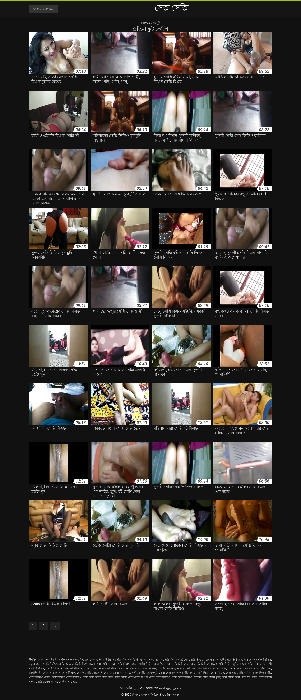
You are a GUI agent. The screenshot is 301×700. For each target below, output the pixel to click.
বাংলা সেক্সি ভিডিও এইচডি (147, 664)
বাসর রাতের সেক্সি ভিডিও (195, 668)
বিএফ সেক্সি (219, 668)
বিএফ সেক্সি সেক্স (261, 668)
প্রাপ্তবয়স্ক (149, 23)
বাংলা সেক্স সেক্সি (98, 664)
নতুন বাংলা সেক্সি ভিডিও (43, 664)
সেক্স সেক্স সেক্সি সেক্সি (114, 677)
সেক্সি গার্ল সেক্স (67, 681)
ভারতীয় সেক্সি (137, 672)
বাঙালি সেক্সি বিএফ (119, 668)
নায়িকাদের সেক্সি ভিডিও (73, 664)
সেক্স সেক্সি (126, 688)
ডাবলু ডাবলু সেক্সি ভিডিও (256, 659)
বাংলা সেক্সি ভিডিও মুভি (224, 664)
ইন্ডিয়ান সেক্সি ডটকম (92, 659)
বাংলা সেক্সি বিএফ (119, 664)
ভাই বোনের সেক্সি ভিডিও (112, 672)
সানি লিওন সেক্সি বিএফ (210, 672)
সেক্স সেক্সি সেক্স (231, 677)
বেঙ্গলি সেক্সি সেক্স (87, 672)
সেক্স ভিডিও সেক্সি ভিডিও (66, 677)
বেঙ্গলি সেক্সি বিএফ (64, 672)
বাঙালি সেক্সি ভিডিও (144, 668)
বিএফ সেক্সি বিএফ (239, 668)
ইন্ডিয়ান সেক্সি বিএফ (117, 659)
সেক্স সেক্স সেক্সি (91, 677)
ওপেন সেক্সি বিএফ (166, 659)
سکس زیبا (139, 688)
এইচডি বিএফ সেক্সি (141, 659)
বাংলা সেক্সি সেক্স (249, 664)
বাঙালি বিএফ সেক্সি (57, 668)
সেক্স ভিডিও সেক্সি (39, 677)
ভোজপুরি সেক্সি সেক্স (158, 672)
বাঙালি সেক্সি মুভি (168, 668)
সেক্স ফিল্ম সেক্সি (262, 672)
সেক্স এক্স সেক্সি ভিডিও (238, 672)
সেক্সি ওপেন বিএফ (46, 681)
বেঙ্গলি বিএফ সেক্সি (40, 672)
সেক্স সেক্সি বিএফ (138, 677)
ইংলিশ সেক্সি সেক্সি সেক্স (64, 659)
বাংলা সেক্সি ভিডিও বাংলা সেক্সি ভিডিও (186, 664)
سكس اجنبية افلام (170, 688)
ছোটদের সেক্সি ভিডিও (191, 659)
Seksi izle (152, 688)
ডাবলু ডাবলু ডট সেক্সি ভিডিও (222, 659)
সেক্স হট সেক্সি (249, 677)
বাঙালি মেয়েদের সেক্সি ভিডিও (88, 668)
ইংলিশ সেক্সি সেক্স (39, 659)
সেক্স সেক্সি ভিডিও (159, 677)
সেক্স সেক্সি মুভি (211, 677)
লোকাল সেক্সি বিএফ (184, 672)
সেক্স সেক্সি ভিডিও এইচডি (186, 677)
